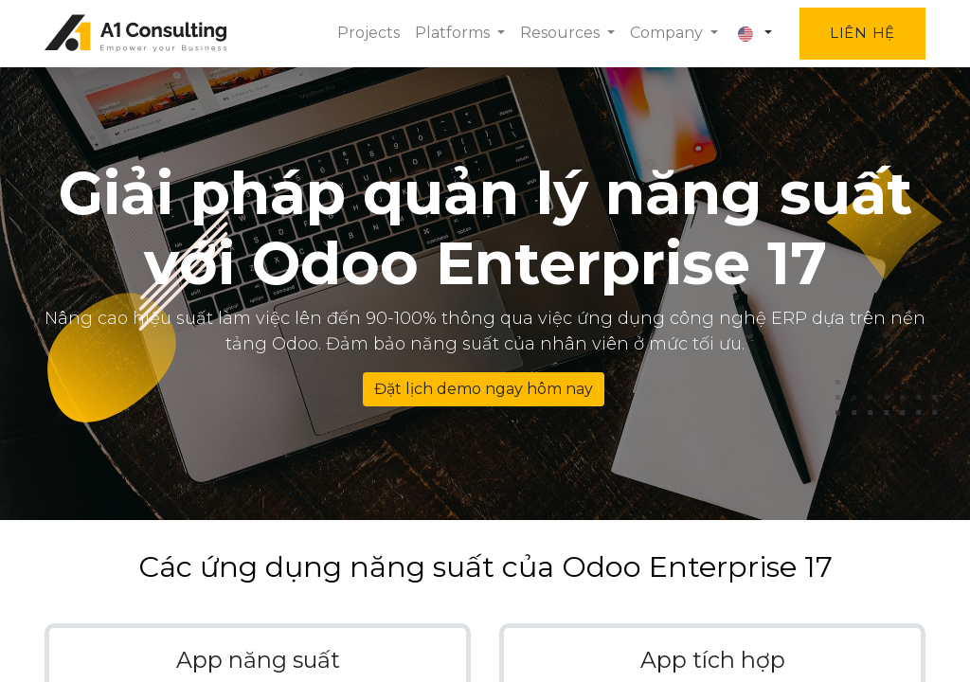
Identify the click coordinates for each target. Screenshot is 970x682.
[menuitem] (368, 33)
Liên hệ (862, 33)
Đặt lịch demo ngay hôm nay (483, 389)
